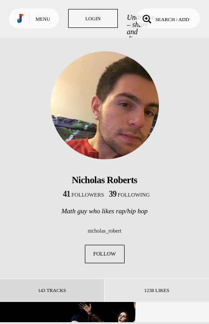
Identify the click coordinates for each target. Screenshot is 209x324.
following (129, 195)
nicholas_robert (104, 231)
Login (93, 18)
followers (83, 195)
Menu (43, 19)
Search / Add (165, 18)
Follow (104, 254)
